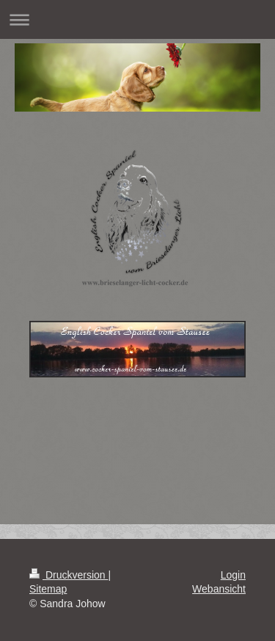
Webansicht (219, 589)
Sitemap (48, 589)
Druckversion (68, 575)
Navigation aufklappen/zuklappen (137, 19)
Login (233, 575)
